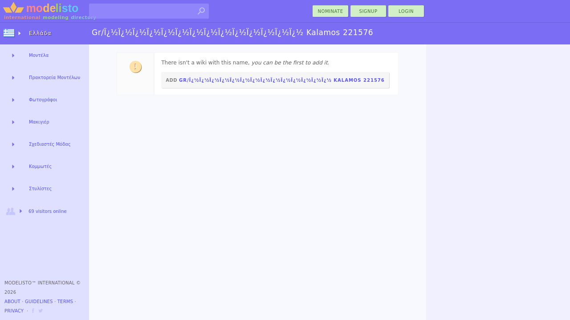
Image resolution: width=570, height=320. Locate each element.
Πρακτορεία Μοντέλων (54, 77)
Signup (368, 11)
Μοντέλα (39, 55)
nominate (330, 11)
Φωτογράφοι (43, 99)
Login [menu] (406, 11)
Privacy (14, 310)
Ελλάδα (40, 33)
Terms (65, 301)
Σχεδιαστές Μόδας (50, 144)
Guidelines (39, 301)
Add (275, 80)
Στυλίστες (40, 188)
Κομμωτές (40, 166)
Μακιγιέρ (39, 122)
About (12, 301)
